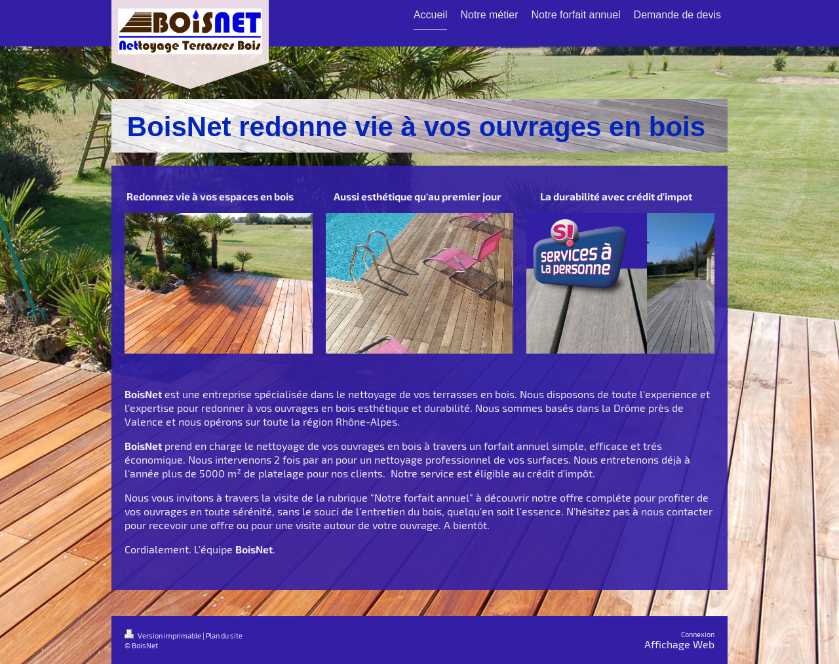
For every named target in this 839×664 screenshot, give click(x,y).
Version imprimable (164, 635)
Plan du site (224, 635)
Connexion (697, 634)
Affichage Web (679, 644)
